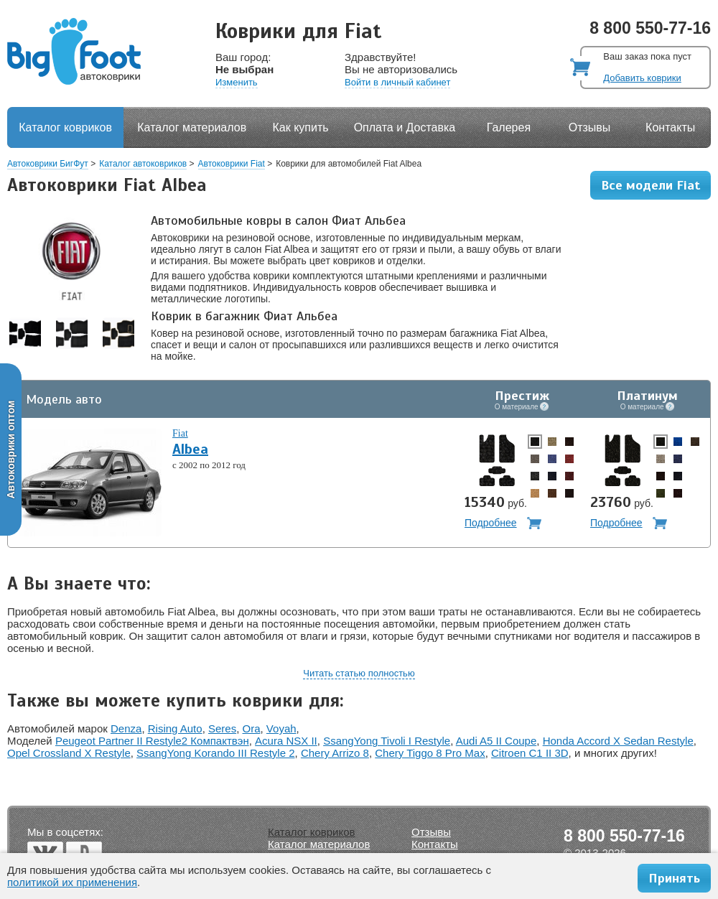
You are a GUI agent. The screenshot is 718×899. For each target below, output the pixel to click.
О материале (522, 406)
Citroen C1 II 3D (530, 753)
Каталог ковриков (65, 127)
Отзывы (590, 127)
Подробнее (491, 522)
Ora (252, 728)
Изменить (236, 82)
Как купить (301, 127)
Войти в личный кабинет (397, 82)
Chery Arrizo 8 (335, 753)
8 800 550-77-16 (650, 28)
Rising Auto (175, 728)
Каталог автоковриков (143, 164)
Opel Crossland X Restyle (69, 753)
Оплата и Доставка (405, 127)
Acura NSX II (286, 741)
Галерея (509, 127)
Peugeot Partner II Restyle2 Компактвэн (152, 741)
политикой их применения (72, 882)
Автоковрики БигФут (47, 164)
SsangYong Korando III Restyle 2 (215, 753)
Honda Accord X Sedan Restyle (618, 741)
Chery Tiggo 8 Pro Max (430, 753)
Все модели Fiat (650, 185)
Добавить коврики (642, 78)
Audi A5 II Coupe (496, 741)
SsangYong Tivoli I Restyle (386, 741)
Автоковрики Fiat (231, 164)
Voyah (281, 728)
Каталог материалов (191, 127)
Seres (222, 728)
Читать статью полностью (358, 673)
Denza (126, 728)
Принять (674, 878)
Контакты (670, 127)
